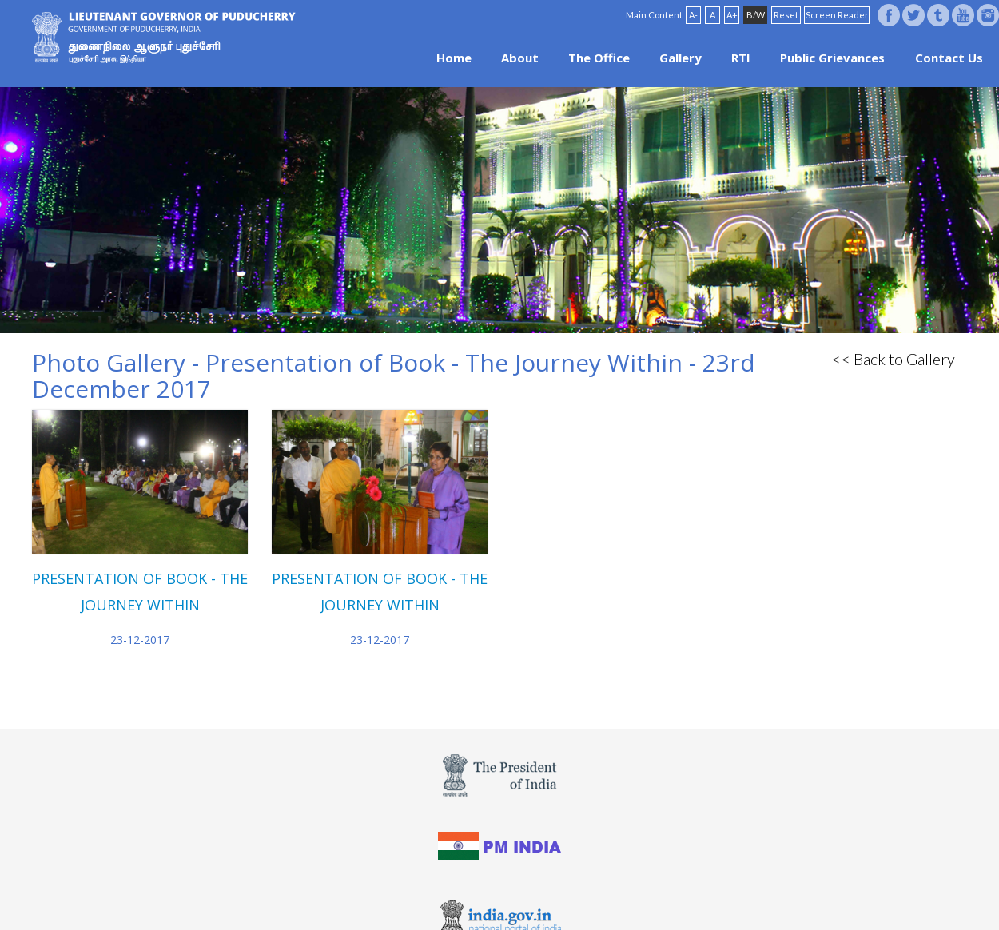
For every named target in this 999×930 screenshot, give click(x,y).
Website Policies (444, 900)
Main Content (654, 15)
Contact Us (949, 58)
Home (454, 58)
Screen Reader (837, 15)
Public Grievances (832, 58)
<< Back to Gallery (893, 358)
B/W (755, 15)
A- (693, 15)
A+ (732, 15)
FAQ (502, 900)
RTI (740, 58)
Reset (786, 15)
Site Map (543, 900)
